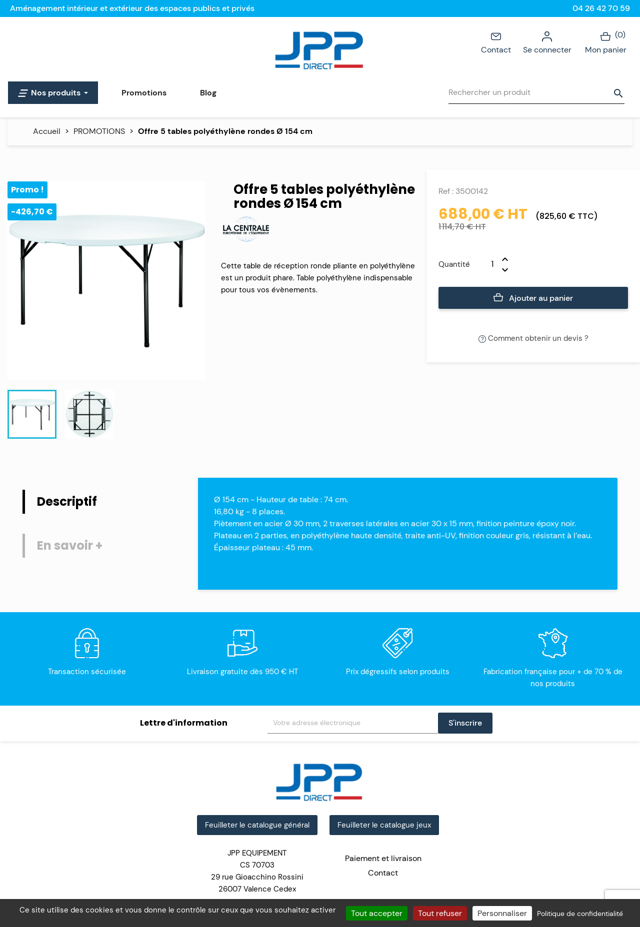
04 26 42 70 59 (601, 8)
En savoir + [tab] (69, 545)
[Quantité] (486, 264)
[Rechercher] (536, 92)
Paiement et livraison (383, 858)
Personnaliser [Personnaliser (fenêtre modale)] (502, 913)
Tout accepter (376, 913)
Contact (496, 42)
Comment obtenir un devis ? (533, 338)
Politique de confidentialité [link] (580, 913)
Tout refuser (440, 913)
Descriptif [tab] (67, 501)
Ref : (446, 191)
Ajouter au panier (533, 298)
